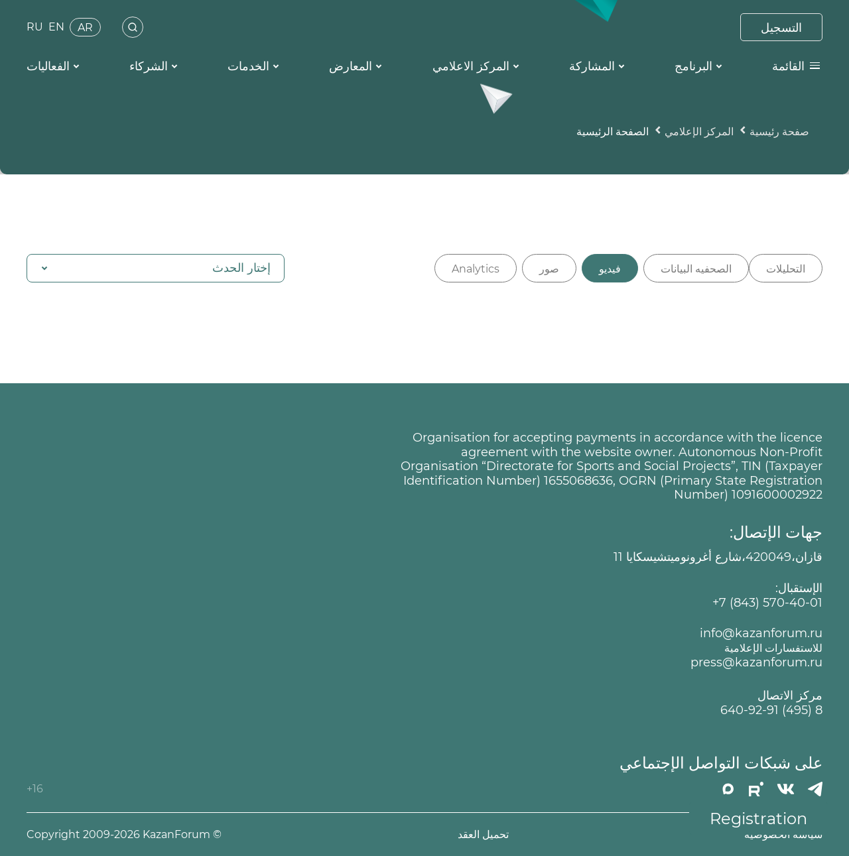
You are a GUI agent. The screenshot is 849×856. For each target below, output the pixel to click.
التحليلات (785, 269)
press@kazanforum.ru (756, 662)
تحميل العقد (483, 834)
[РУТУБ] (756, 789)
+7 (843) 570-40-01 (767, 603)
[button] (156, 268)
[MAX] (728, 789)
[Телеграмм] (815, 789)
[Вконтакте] (786, 789)
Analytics (475, 269)
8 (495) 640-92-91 (771, 710)
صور (549, 269)
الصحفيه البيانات (696, 269)
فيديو (610, 269)
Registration (758, 818)
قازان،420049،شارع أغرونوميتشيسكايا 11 (718, 557)
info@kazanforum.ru (761, 633)
